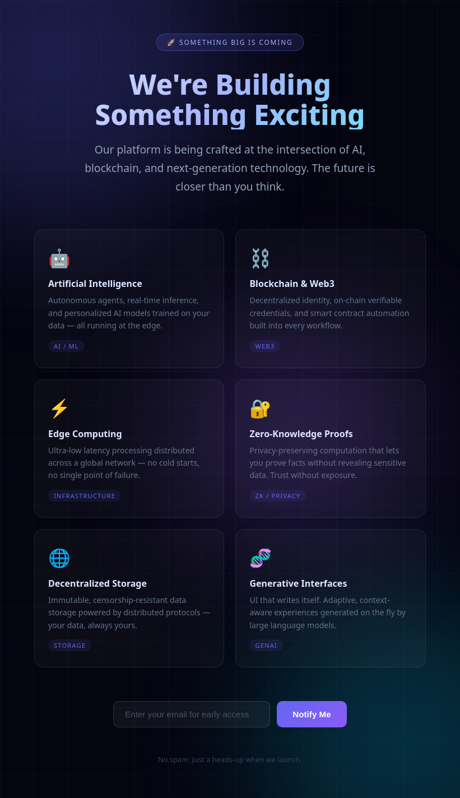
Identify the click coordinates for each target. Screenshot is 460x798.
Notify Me (311, 714)
